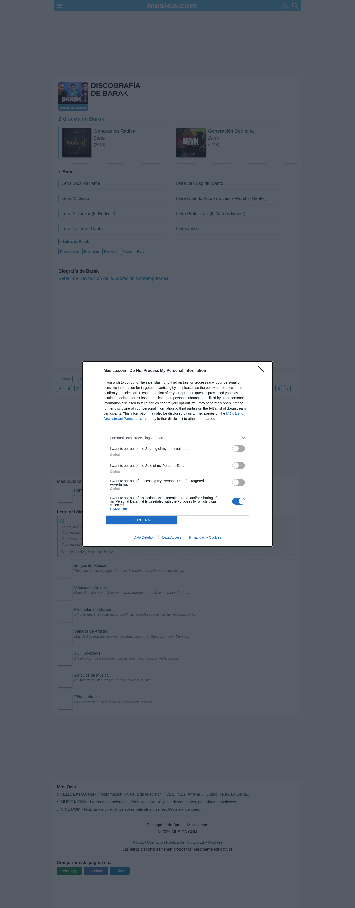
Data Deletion (144, 537)
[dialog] (177, 454)
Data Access (171, 537)
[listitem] (177, 437)
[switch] (238, 448)
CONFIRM (142, 520)
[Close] (262, 371)
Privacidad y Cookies (205, 537)
